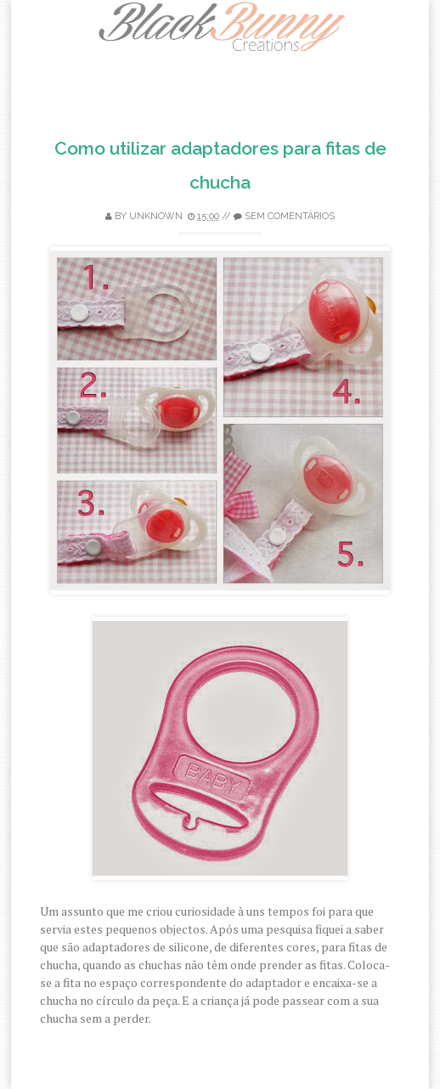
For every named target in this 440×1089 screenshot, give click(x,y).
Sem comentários (290, 216)
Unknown (156, 216)
